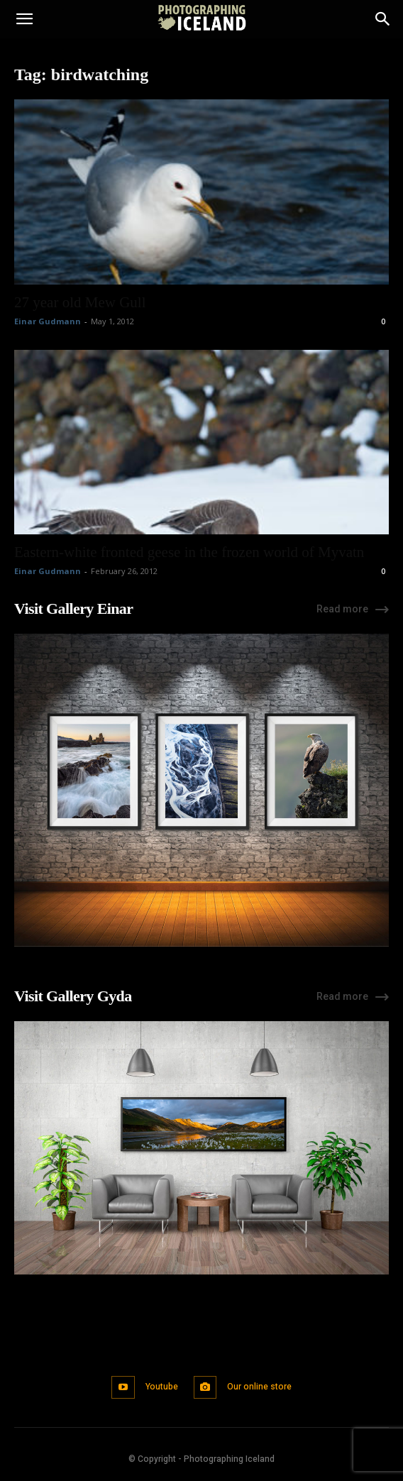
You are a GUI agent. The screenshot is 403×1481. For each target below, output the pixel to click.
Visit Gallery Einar (73, 608)
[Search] (383, 19)
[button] (24, 19)
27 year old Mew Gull (79, 302)
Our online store (259, 1386)
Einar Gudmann (47, 321)
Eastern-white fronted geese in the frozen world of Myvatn (189, 552)
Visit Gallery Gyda (73, 996)
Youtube (161, 1386)
